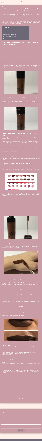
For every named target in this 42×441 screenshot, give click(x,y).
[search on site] (38, 2)
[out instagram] (4, 2)
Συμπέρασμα (5, 38)
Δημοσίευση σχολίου (21, 430)
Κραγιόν (3, 6)
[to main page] (20, 2)
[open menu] (40, 2)
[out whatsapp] (2, 2)
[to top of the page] (21, 397)
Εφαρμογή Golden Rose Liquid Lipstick (9, 36)
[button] (26, 28)
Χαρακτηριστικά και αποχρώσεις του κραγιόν (10, 34)
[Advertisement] (21, 53)
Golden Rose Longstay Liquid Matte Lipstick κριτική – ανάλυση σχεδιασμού (15, 29)
